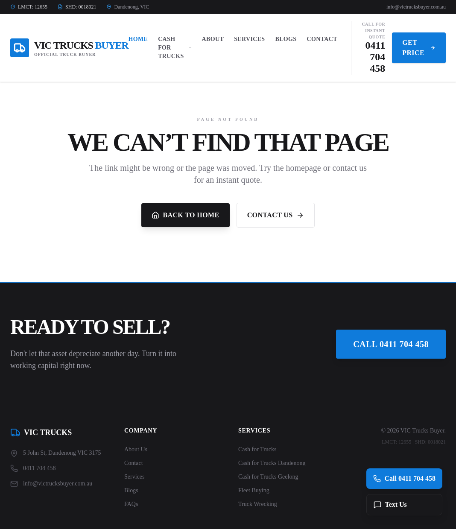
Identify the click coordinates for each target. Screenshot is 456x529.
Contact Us (275, 215)
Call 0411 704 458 (391, 344)
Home (138, 39)
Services (249, 39)
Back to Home (185, 215)
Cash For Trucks (174, 47)
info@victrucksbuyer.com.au (416, 7)
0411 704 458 (375, 57)
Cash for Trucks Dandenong (272, 463)
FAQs (131, 504)
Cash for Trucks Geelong (268, 476)
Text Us (390, 505)
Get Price (419, 47)
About (213, 39)
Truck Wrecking (257, 504)
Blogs (285, 39)
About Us (135, 449)
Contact (322, 39)
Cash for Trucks (257, 449)
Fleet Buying (253, 490)
